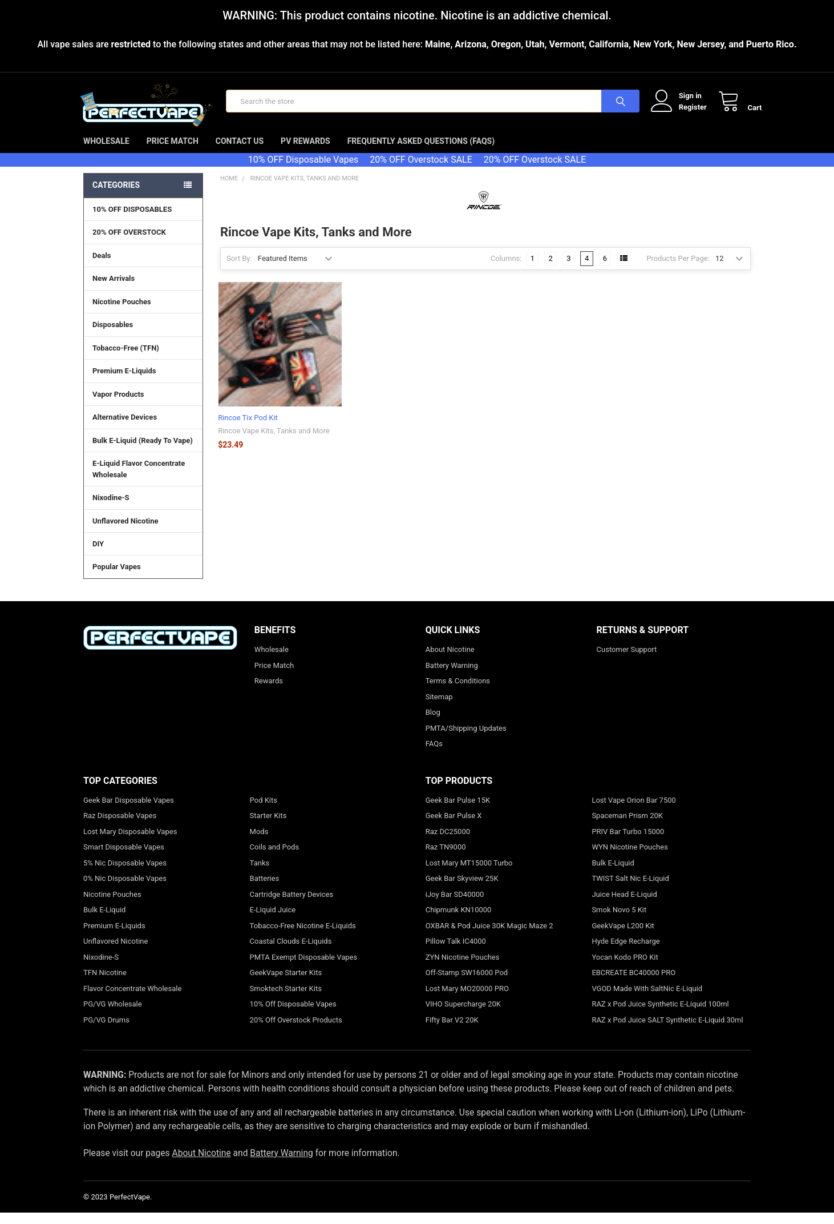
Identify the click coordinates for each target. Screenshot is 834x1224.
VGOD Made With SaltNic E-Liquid (647, 999)
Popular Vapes (143, 578)
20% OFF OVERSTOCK (129, 243)
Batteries (265, 889)
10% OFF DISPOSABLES (132, 220)
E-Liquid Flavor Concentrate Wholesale (143, 480)
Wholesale (106, 152)
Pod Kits (263, 811)
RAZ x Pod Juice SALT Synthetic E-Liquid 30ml (667, 1030)
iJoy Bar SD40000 (455, 905)
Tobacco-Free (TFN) (143, 359)
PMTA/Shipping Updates (466, 739)
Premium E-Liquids (143, 382)
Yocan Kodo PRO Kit (625, 968)
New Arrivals (113, 289)
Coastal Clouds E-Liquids (291, 952)
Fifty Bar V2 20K (452, 1030)
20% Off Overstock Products (296, 1030)
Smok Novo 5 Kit (619, 921)
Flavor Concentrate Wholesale (132, 999)
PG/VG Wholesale (112, 1015)
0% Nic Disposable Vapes (125, 889)
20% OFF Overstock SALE (421, 171)
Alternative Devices (143, 428)
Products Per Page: (678, 269)
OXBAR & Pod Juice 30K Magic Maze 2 (489, 936)
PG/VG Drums (106, 1030)
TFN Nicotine (105, 984)
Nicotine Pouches (121, 313)
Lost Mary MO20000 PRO (467, 999)
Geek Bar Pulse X (454, 827)
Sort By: (239, 269)
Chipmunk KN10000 (459, 921)
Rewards (268, 692)
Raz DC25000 (448, 842)
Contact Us (240, 152)
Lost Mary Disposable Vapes (130, 842)
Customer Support (627, 661)
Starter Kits (268, 827)
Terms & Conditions (458, 692)
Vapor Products (143, 405)
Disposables (143, 336)
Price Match (173, 152)
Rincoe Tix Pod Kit (248, 429)
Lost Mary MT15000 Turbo (469, 873)
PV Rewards (305, 152)
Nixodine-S (110, 509)
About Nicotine (450, 661)
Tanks (260, 873)
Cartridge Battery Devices (292, 905)
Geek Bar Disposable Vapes (128, 811)
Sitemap (439, 707)
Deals (101, 267)
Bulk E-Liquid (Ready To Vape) (142, 452)
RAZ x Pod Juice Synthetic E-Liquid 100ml (660, 1015)
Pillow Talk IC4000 (456, 952)
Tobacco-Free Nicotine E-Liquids (303, 936)
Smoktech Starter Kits (286, 999)
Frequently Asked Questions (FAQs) (421, 152)
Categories (116, 196)
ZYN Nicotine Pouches (463, 968)
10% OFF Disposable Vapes (303, 171)
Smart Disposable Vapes (123, 858)
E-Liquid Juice (273, 921)
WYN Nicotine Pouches (629, 858)
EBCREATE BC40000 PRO (633, 984)
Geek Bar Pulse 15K (458, 811)
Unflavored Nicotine (125, 532)
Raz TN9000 (446, 858)
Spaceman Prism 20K (627, 827)
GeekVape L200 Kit (623, 936)
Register (681, 112)
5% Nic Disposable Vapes (125, 873)
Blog (433, 723)
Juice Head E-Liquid (624, 905)
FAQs (434, 755)
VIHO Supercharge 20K (463, 1015)
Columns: (506, 269)
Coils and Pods (274, 858)
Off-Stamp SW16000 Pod (467, 984)
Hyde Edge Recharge (625, 952)
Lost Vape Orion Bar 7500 (633, 811)
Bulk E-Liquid (104, 921)
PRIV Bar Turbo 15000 (628, 842)
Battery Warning (452, 676)
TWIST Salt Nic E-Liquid (630, 889)
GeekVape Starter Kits (286, 984)
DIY (143, 555)
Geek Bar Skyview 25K (462, 889)
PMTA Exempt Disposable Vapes (304, 968)
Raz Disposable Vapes (119, 827)
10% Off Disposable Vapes (293, 1015)
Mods (259, 842)
